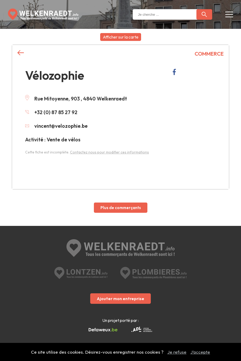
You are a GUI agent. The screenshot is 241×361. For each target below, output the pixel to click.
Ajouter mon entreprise (120, 298)
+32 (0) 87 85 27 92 (51, 112)
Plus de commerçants (120, 207)
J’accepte (200, 352)
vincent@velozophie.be (56, 126)
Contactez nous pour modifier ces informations (109, 152)
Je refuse (176, 352)
